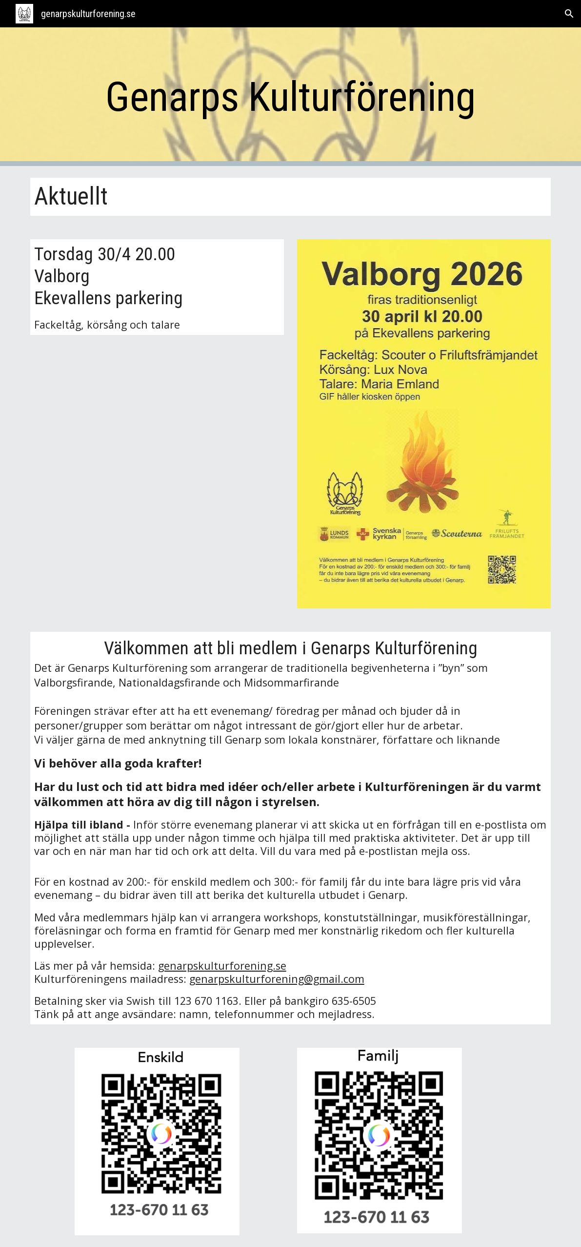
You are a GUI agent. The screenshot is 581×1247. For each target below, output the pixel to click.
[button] (569, 13)
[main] (290, 96)
